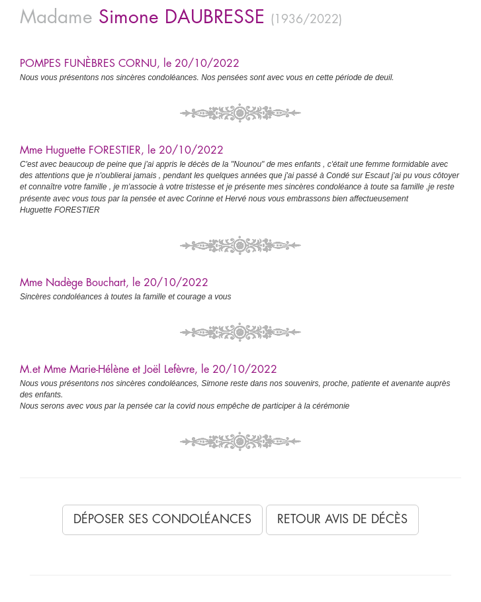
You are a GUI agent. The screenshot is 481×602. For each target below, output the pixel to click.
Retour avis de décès (342, 519)
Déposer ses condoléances (162, 519)
